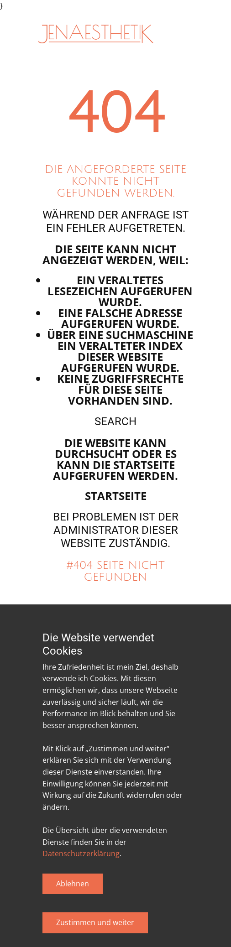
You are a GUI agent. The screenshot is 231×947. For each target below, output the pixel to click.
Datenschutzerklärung (81, 853)
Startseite (116, 495)
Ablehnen (72, 884)
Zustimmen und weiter (95, 922)
